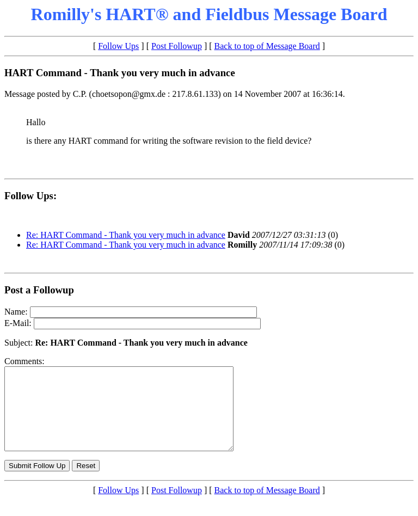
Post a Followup (39, 290)
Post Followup (176, 46)
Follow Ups (118, 46)
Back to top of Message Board (267, 46)
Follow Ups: (30, 195)
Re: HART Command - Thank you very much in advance (125, 234)
